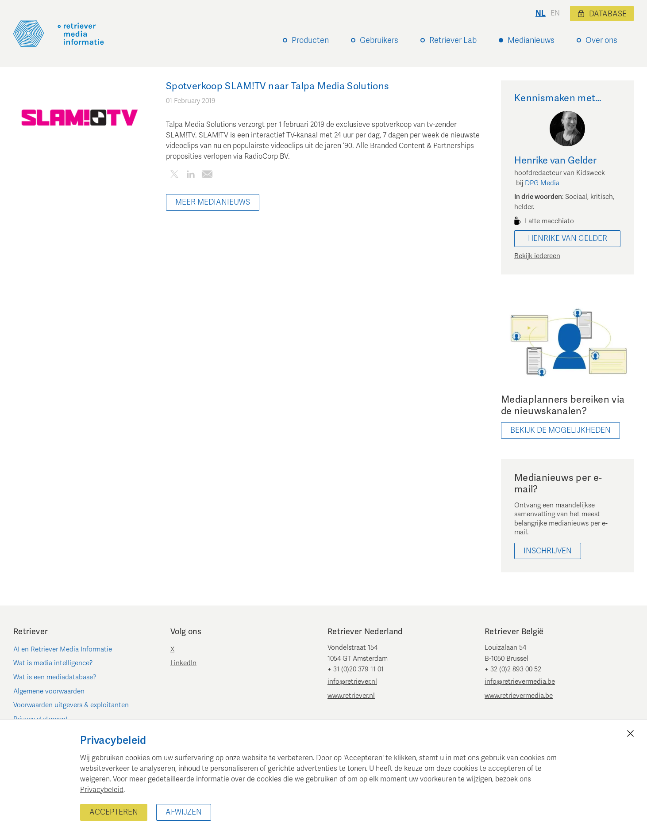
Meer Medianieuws (212, 202)
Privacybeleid (101, 789)
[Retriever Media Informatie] (58, 33)
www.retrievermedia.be (519, 696)
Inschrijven (548, 551)
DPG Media (542, 183)
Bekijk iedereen (537, 256)
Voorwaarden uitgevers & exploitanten (71, 705)
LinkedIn (183, 663)
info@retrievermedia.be (520, 681)
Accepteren (113, 812)
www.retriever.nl (351, 696)
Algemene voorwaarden (49, 691)
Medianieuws (531, 40)
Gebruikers (379, 40)
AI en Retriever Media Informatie (62, 649)
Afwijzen (184, 812)
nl (540, 13)
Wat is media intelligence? (53, 663)
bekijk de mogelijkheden (560, 430)
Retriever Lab (453, 40)
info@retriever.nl (352, 681)
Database (602, 14)
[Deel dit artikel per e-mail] (207, 176)
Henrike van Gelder (567, 238)
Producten (310, 40)
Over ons (601, 40)
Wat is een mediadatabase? (54, 677)
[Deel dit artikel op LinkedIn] (190, 176)
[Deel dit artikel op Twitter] (174, 176)
